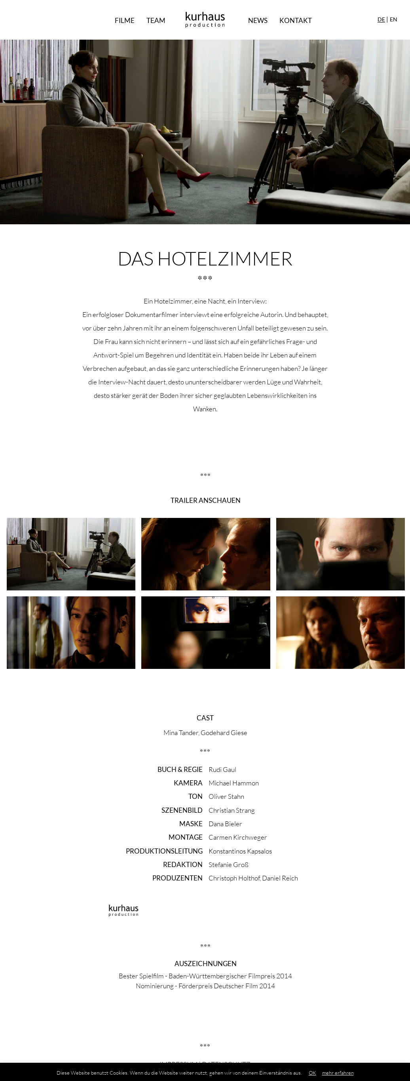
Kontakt (295, 20)
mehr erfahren (338, 1073)
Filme (125, 20)
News (258, 20)
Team (155, 20)
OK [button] (312, 1073)
